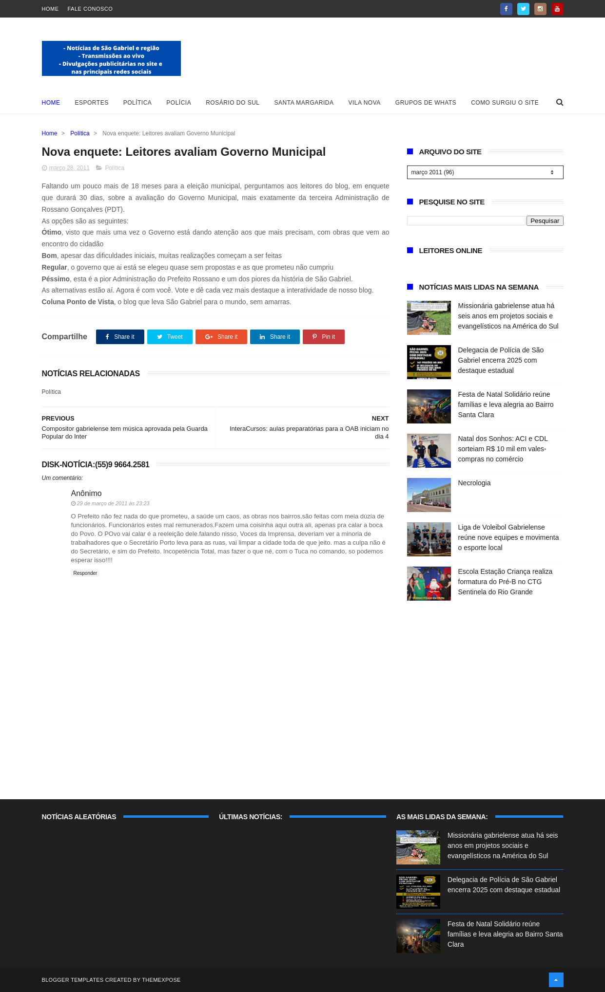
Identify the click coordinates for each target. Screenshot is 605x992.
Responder (86, 573)
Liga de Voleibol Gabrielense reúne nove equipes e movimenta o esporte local (508, 537)
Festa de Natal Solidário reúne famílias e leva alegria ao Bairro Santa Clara (506, 404)
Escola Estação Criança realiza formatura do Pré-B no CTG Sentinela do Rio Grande (505, 582)
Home (50, 9)
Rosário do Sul (232, 102)
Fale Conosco (90, 9)
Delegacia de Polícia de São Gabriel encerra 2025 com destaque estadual (501, 360)
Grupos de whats (425, 102)
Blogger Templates (73, 980)
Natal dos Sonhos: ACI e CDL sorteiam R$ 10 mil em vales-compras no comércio (503, 449)
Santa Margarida (304, 102)
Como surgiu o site (505, 102)
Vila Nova (365, 102)
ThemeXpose (161, 980)
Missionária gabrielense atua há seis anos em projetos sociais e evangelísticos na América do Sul (508, 316)
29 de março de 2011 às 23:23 (113, 503)
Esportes (92, 102)
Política (137, 102)
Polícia (178, 102)
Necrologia (474, 483)
